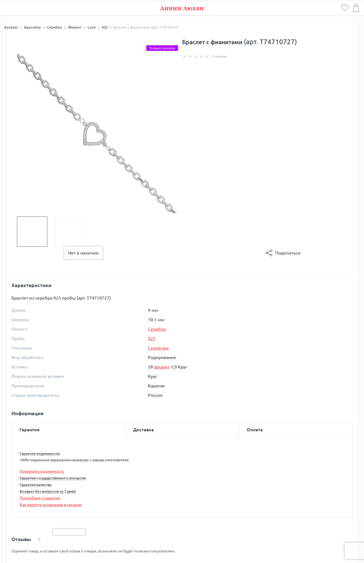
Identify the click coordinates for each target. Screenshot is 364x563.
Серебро (157, 329)
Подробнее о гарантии (40, 498)
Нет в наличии (83, 252)
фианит (162, 366)
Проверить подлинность (42, 471)
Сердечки (158, 347)
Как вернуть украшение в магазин (51, 504)
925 (151, 338)
